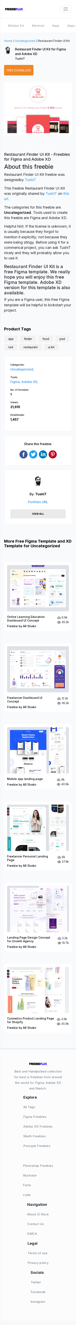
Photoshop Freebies (38, 1166)
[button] (11, 112)
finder (28, 339)
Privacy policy (38, 1263)
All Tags (29, 1107)
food (46, 339)
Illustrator (30, 1175)
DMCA (32, 1234)
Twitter (36, 1282)
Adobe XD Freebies (38, 1126)
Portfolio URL (38, 502)
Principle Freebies (36, 1146)
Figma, (15, 382)
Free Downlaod (19, 70)
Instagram (38, 1302)
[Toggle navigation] (65, 9)
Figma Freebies (34, 1117)
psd (62, 339)
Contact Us (35, 1224)
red (10, 347)
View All (38, 513)
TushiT (20, 58)
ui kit (51, 347)
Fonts (27, 1185)
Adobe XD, (29, 382)
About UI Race (38, 1214)
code (27, 1195)
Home (8, 40)
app (11, 339)
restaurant (30, 347)
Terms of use (37, 1253)
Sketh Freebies (34, 1136)
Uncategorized (25, 40)
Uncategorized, (22, 369)
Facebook (38, 1292)
